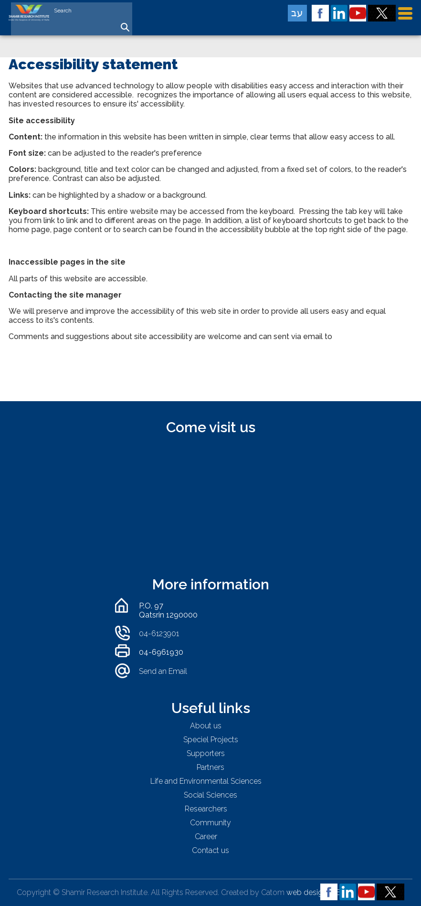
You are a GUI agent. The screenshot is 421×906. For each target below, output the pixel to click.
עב (297, 13)
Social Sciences (210, 794)
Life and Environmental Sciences (206, 781)
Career (206, 836)
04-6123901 (159, 633)
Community (210, 822)
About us (205, 725)
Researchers (206, 808)
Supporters (206, 753)
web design (306, 892)
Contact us (210, 850)
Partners (210, 767)
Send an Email (163, 671)
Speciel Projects (210, 739)
